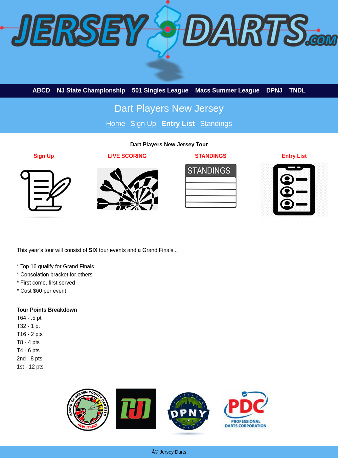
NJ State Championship (91, 90)
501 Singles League (160, 90)
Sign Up (143, 124)
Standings (216, 124)
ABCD (41, 90)
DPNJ (274, 90)
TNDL (297, 90)
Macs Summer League (227, 90)
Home (115, 124)
